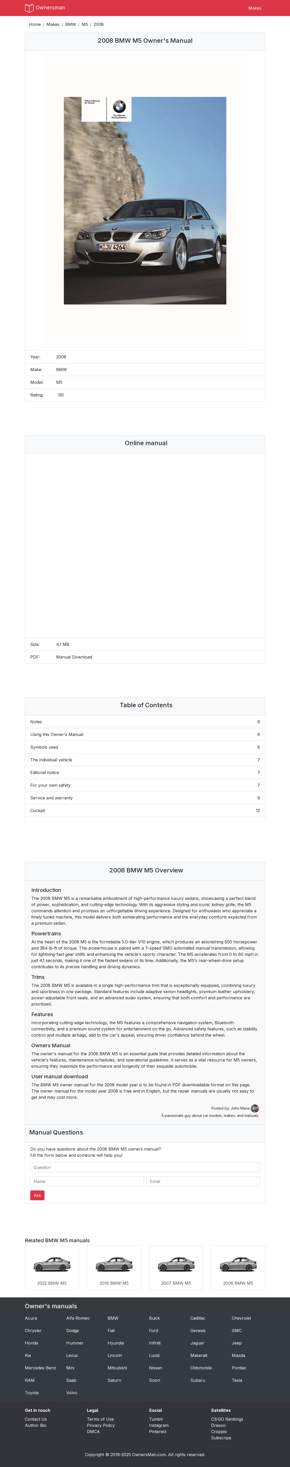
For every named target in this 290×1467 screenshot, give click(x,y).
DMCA (93, 1431)
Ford (153, 1330)
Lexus (72, 1355)
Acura (31, 1318)
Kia (28, 1355)
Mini (70, 1367)
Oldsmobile (201, 1367)
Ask (37, 1195)
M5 (85, 24)
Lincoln (115, 1355)
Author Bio (35, 1425)
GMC (237, 1330)
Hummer (75, 1343)
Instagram (159, 1425)
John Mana (245, 1108)
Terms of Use (100, 1419)
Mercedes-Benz (40, 1367)
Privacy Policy (101, 1425)
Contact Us (36, 1419)
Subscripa (221, 1437)
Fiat (111, 1330)
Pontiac (239, 1367)
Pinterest (157, 1431)
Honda (31, 1343)
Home (35, 24)
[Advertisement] (145, 418)
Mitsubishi (117, 1367)
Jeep (237, 1343)
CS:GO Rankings (227, 1419)
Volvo (71, 1392)
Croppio (219, 1431)
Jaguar (197, 1343)
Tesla (237, 1380)
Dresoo (218, 1425)
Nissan (155, 1367)
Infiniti (155, 1343)
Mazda (238, 1355)
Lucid (154, 1355)
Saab (71, 1380)
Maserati (198, 1355)
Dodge (72, 1330)
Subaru (197, 1380)
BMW (70, 24)
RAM (30, 1380)
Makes (254, 8)
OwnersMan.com (149, 1454)
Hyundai (116, 1343)
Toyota (32, 1392)
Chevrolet (241, 1318)
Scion (154, 1380)
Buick (154, 1318)
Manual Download (74, 657)
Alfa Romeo (78, 1318)
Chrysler (33, 1330)
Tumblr (156, 1419)
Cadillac (197, 1318)
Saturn (114, 1380)
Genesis (198, 1330)
